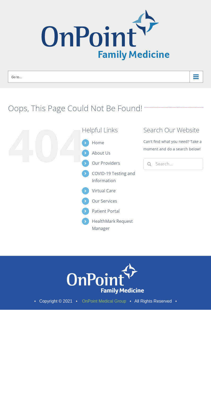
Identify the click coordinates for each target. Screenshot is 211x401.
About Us (101, 153)
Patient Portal (106, 211)
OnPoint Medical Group (103, 301)
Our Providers (106, 163)
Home (98, 143)
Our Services (104, 201)
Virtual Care (104, 191)
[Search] (149, 164)
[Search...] (173, 164)
